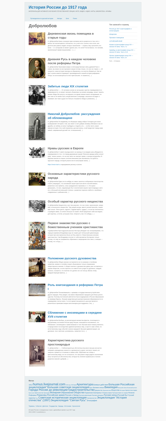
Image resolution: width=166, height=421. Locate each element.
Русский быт (123, 395)
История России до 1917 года (58, 7)
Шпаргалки (113, 34)
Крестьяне (31, 393)
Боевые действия (100, 385)
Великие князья (98, 387)
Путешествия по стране (120, 393)
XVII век (73, 385)
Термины (32, 406)
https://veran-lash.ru (54, 164)
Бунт (91, 387)
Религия (131, 393)
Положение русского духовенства (72, 258)
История (122, 390)
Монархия (55, 392)
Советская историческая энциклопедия (62, 397)
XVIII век (68, 385)
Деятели (45, 406)
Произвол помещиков (116, 37)
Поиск (75, 18)
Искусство (115, 390)
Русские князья (110, 395)
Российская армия (56, 395)
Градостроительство (81, 389)
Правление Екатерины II (94, 393)
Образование (67, 393)
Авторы (59, 18)
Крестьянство (39, 393)
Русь (36, 398)
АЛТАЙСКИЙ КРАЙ (115, 41)
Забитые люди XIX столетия (68, 86)
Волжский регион (132, 387)
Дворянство (99, 390)
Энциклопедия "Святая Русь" (68, 400)
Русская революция (85, 395)
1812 (30, 385)
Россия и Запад (72, 395)
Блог (67, 18)
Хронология (76, 406)
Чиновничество (92, 398)
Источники (67, 406)
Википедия (111, 387)
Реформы (32, 395)
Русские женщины (97, 395)
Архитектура (85, 384)
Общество (79, 392)
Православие (107, 393)
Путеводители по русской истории (41, 18)
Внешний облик (122, 387)
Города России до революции (48, 389)
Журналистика (107, 390)
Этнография (92, 400)
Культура (47, 393)
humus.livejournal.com (49, 384)
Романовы (42, 395)
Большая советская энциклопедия (68, 387)
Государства (53, 406)
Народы (60, 406)
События (39, 406)
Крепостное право (131, 390)
